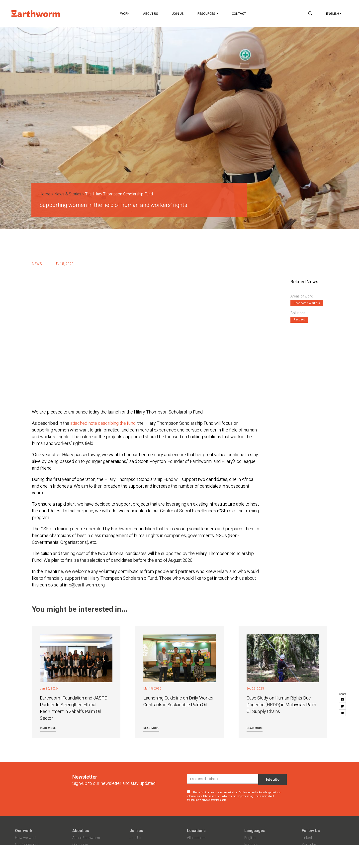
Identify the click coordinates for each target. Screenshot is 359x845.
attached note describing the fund (103, 423)
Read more (48, 728)
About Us (150, 13)
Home (44, 194)
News (37, 264)
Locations (196, 831)
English (332, 13)
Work (124, 13)
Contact (239, 13)
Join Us (178, 13)
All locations (196, 838)
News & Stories (67, 194)
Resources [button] (206, 13)
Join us (136, 831)
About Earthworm (86, 838)
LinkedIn (308, 838)
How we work (26, 838)
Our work (23, 831)
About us (80, 831)
